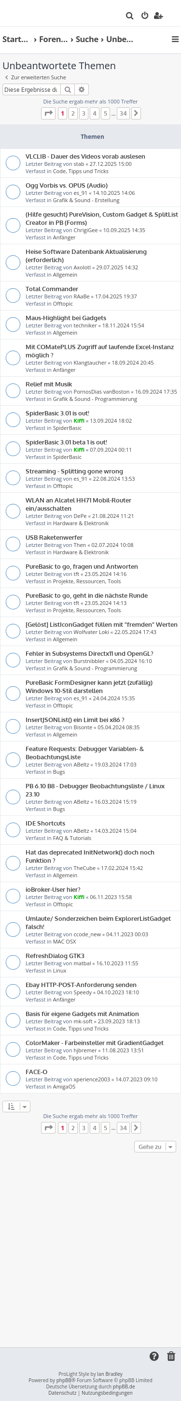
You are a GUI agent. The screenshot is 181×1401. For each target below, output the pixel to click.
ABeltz (81, 764)
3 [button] (83, 113)
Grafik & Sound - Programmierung (95, 398)
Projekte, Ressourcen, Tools (87, 581)
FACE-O (36, 1071)
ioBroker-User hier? (53, 889)
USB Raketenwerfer (54, 537)
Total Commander (52, 288)
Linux (60, 970)
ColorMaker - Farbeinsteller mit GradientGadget (95, 1042)
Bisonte (83, 727)
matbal (82, 963)
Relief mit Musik (49, 384)
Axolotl (82, 267)
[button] (48, 113)
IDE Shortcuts (45, 823)
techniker (85, 325)
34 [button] (123, 113)
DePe (80, 515)
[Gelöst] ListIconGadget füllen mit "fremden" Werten (102, 624)
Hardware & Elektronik (81, 523)
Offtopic (63, 303)
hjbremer (85, 1050)
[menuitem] (130, 16)
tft (77, 573)
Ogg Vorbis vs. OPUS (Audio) (67, 185)
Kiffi (79, 420)
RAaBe (82, 296)
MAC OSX (64, 941)
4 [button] (95, 113)
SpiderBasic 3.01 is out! (57, 413)
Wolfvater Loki (91, 631)
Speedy (83, 992)
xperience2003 (92, 1079)
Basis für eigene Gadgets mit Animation (82, 1013)
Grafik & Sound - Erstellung (86, 200)
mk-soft (83, 1021)
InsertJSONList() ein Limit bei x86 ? (75, 719)
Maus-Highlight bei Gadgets (66, 317)
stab (79, 163)
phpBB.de (124, 1387)
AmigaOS (64, 1086)
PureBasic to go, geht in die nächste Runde (87, 595)
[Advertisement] (90, 1250)
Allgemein (65, 274)
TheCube (85, 867)
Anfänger (64, 237)
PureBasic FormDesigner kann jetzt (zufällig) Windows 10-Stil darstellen (89, 686)
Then (80, 544)
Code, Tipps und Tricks (81, 171)
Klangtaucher (90, 362)
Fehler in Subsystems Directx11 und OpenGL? (89, 653)
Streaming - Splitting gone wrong (74, 471)
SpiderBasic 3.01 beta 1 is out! (66, 442)
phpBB (63, 1380)
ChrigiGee (86, 230)
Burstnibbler (89, 660)
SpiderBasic (67, 427)
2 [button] (73, 113)
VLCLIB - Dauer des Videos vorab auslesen (85, 156)
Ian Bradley (109, 1374)
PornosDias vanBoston (102, 391)
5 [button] (105, 113)
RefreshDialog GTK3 (55, 955)
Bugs (59, 771)
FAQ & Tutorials (72, 837)
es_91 (81, 192)
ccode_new (87, 934)
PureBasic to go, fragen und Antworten (82, 566)
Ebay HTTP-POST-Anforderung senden (81, 984)
